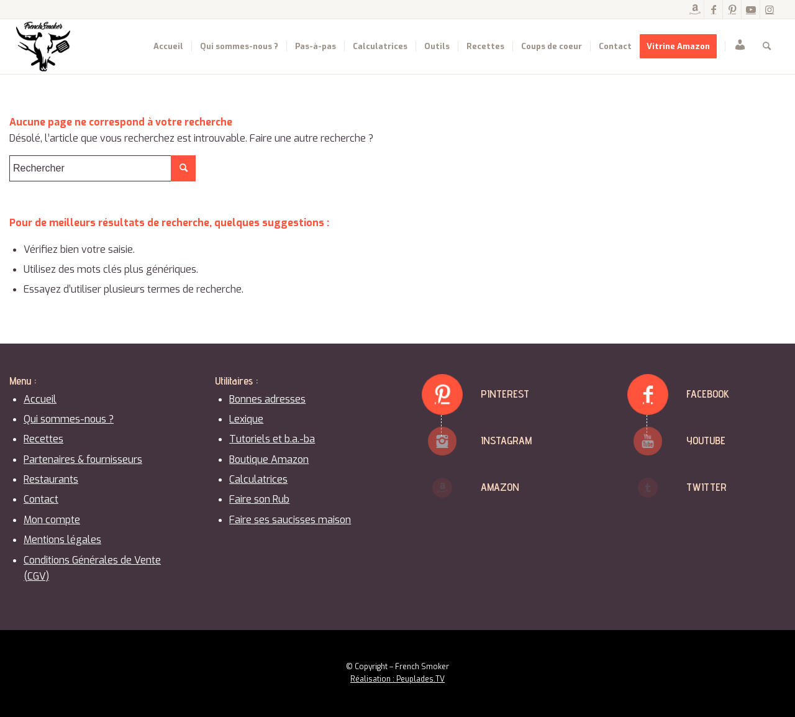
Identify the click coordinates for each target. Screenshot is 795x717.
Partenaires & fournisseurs (83, 459)
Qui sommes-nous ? (69, 419)
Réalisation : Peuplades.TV (397, 679)
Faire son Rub (259, 499)
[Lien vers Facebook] (713, 9)
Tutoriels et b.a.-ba (272, 438)
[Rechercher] (767, 46)
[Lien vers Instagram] (769, 9)
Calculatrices (258, 479)
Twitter (706, 486)
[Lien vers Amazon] (695, 9)
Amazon (500, 486)
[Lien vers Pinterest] (732, 9)
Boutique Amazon (269, 459)
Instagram (506, 440)
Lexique (246, 419)
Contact (41, 499)
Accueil (40, 399)
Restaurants (51, 479)
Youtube (705, 440)
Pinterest (505, 393)
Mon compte (52, 519)
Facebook (707, 393)
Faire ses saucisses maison (290, 519)
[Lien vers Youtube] (751, 9)
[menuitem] (168, 46)
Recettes (43, 438)
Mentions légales (62, 539)
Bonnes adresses (267, 399)
